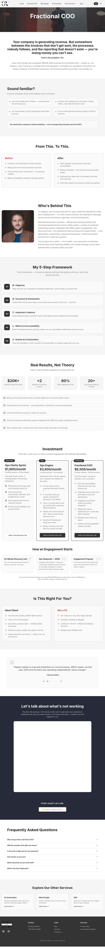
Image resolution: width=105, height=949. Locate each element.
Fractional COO (32, 3)
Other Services (71, 3)
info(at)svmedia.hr (34, 926)
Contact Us (58, 932)
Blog (81, 3)
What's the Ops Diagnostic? (52, 868)
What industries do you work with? (52, 863)
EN (96, 3)
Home (22, 3)
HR (101, 3)
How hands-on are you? (52, 857)
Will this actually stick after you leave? (52, 845)
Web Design (45, 3)
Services (57, 929)
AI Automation (57, 3)
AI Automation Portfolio (88, 929)
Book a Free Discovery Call (18, 535)
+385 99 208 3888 (34, 929)
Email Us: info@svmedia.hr (52, 809)
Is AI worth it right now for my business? (52, 851)
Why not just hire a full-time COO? (52, 840)
